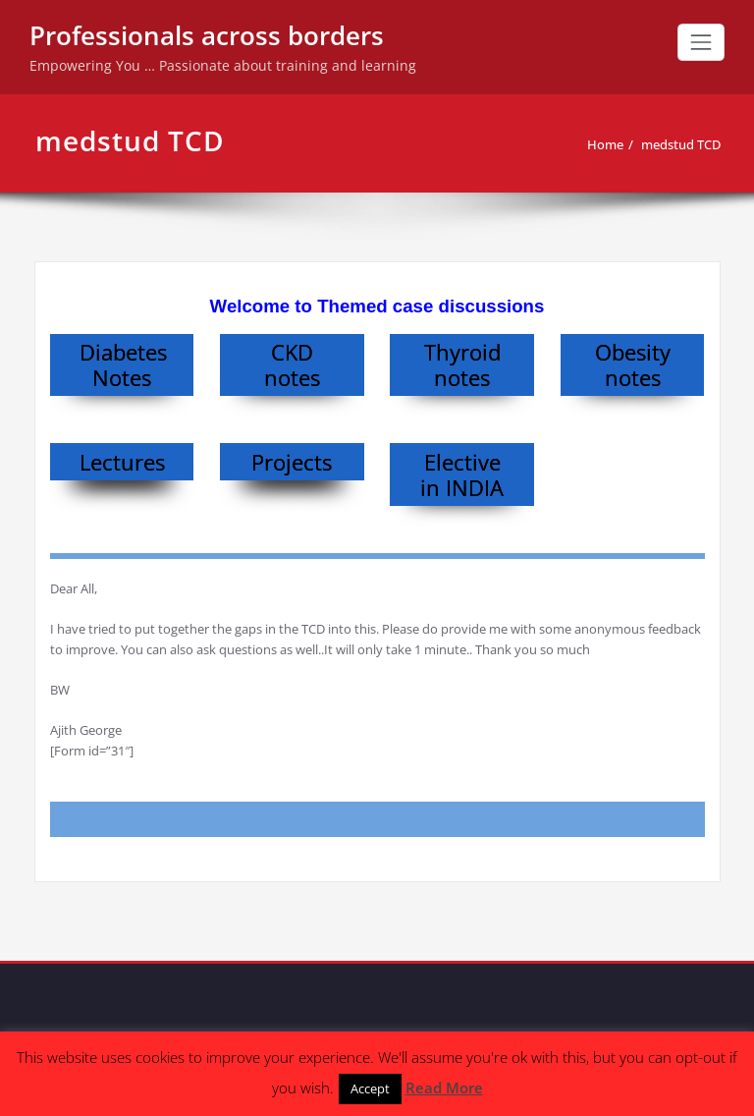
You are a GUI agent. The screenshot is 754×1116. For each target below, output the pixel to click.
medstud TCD (681, 144)
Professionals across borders (206, 35)
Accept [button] (370, 1088)
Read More (444, 1087)
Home (605, 144)
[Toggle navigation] (701, 42)
